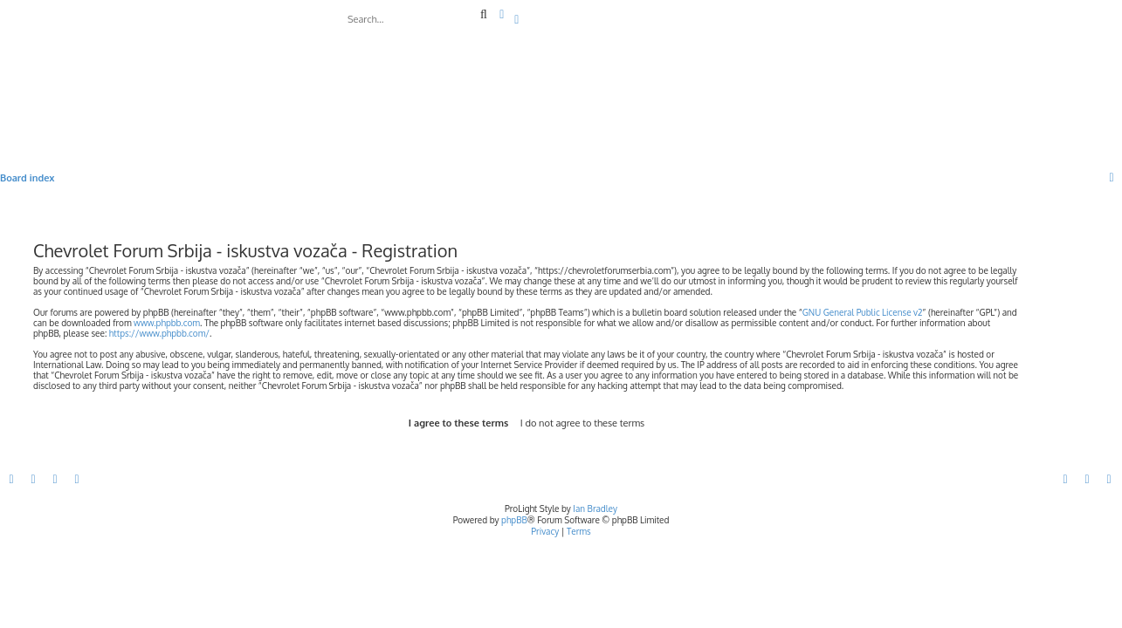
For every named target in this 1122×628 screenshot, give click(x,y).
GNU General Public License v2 (862, 312)
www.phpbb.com (167, 322)
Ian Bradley (595, 508)
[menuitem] (518, 20)
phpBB (514, 520)
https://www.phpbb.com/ (159, 333)
